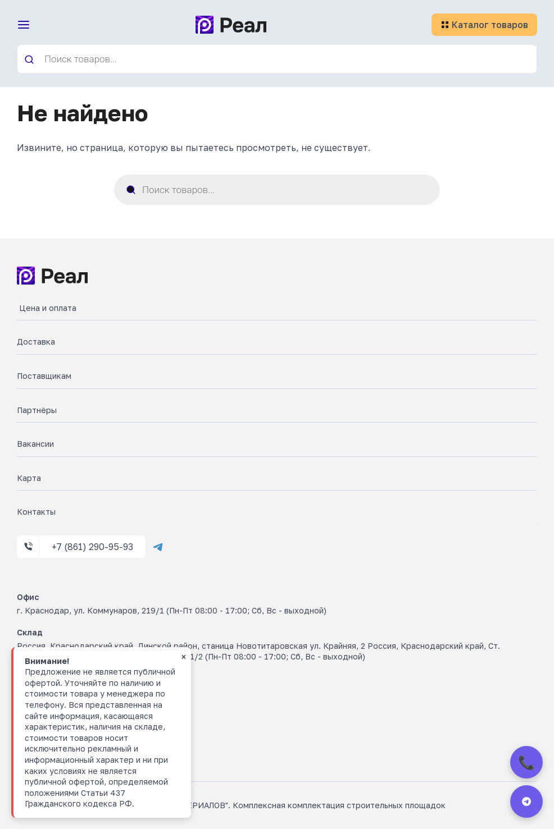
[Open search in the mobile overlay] (277, 59)
